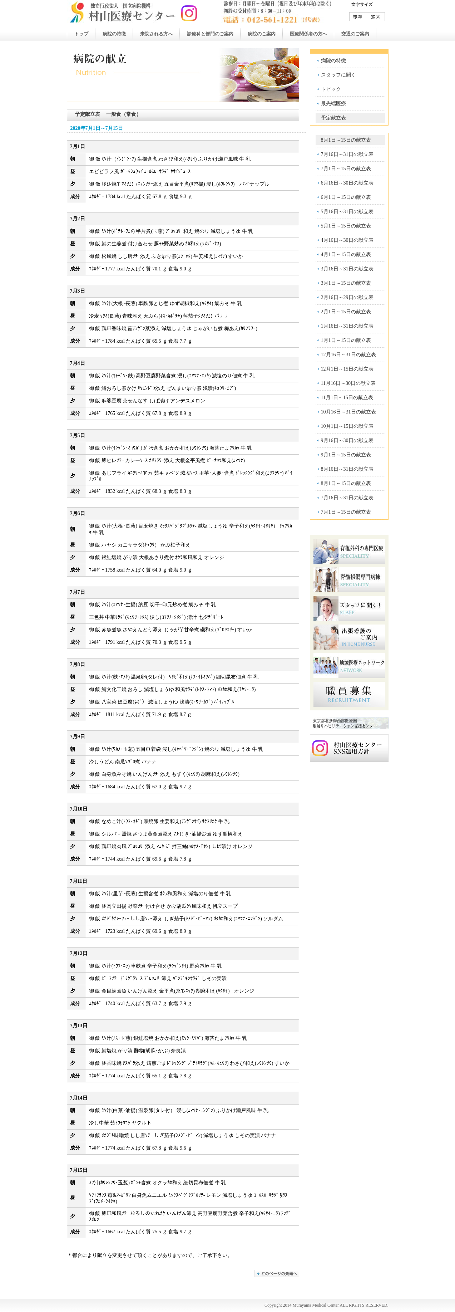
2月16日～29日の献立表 (347, 297)
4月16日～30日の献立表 (347, 240)
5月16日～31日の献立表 (347, 211)
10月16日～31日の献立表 (348, 412)
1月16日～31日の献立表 (347, 326)
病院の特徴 (333, 60)
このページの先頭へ (276, 1273)
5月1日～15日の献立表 (346, 226)
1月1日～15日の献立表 (346, 340)
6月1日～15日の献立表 (346, 197)
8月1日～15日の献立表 (346, 140)
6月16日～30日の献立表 (347, 183)
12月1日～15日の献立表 (347, 369)
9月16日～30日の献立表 (347, 440)
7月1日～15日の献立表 (346, 168)
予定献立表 (333, 118)
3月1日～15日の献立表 (346, 283)
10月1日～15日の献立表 (347, 426)
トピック (331, 89)
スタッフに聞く (338, 75)
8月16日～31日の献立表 (347, 469)
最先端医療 (333, 103)
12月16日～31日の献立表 (348, 354)
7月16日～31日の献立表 (347, 154)
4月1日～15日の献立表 (346, 254)
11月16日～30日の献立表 (348, 383)
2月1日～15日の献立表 (346, 311)
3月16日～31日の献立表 (347, 268)
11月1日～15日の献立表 (347, 397)
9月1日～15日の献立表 (346, 454)
